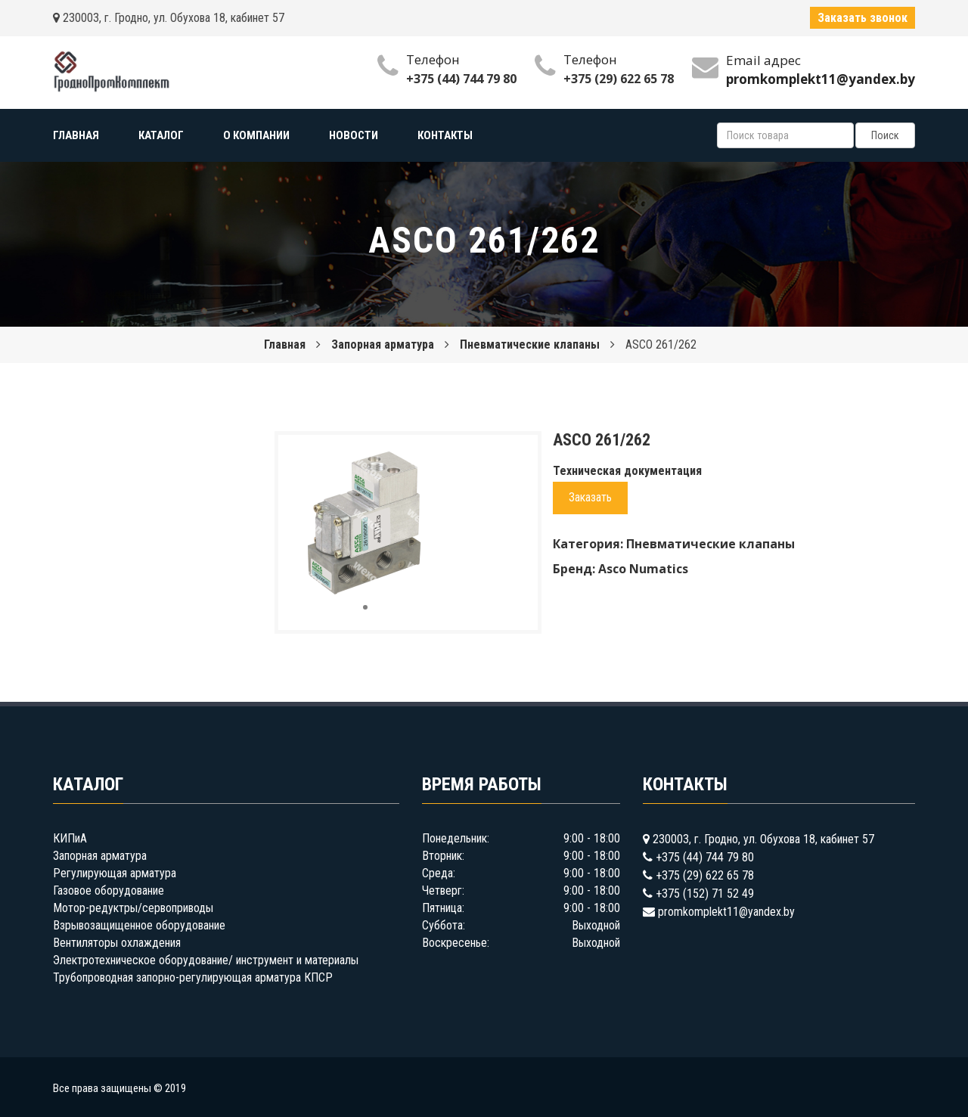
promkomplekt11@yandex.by (726, 911)
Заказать (590, 497)
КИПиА (70, 838)
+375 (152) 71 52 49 (705, 893)
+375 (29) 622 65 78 (618, 78)
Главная (285, 344)
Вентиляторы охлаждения (117, 942)
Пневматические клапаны (530, 344)
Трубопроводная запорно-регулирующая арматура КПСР (193, 977)
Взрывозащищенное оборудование (139, 925)
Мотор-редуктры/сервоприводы (133, 908)
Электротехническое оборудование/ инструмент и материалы (205, 960)
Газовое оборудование (108, 890)
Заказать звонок (863, 18)
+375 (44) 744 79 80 (461, 78)
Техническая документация (627, 471)
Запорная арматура (382, 344)
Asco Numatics (643, 568)
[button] (427, 460)
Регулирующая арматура (114, 873)
